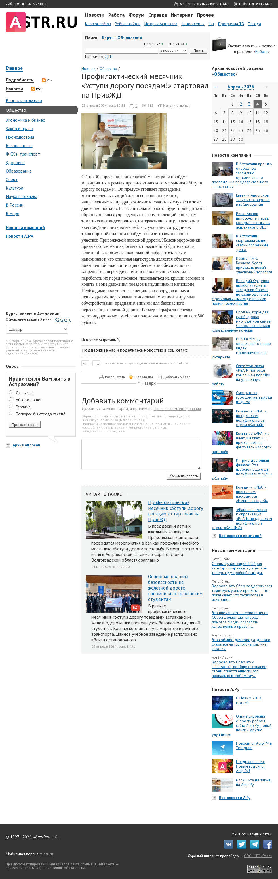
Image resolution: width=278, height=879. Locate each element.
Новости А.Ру (19, 236)
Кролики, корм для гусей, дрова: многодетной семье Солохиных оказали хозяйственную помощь (241, 321)
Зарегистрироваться (193, 4)
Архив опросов (26, 445)
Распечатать (115, 377)
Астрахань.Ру (109, 339)
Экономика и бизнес (25, 120)
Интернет (182, 15)
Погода (254, 23)
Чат (211, 23)
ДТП (109, 56)
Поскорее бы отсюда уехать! (40, 413)
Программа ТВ (231, 23)
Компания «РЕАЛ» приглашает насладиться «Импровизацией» (252, 494)
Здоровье (15, 162)
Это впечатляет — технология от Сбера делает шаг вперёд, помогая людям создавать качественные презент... (240, 619)
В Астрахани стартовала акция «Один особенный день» (252, 242)
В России (14, 205)
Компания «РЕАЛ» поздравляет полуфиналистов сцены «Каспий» (251, 418)
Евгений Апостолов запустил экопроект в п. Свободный (253, 200)
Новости (94, 15)
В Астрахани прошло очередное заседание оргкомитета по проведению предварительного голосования (242, 175)
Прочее (205, 15)
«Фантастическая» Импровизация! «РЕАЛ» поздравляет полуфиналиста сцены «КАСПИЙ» (242, 518)
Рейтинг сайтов (127, 23)
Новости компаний (25, 227)
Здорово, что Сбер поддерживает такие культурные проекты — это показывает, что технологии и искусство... (242, 592)
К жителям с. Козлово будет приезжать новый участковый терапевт (254, 265)
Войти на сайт (219, 4)
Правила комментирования (177, 408)
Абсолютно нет (28, 399)
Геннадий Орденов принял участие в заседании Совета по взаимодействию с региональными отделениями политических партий (241, 292)
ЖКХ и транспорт (23, 154)
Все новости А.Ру (234, 797)
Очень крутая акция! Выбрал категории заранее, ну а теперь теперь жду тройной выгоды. (239, 568)
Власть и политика (24, 100)
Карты (108, 37)
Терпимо (23, 406)
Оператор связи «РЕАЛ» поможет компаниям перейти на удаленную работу (241, 374)
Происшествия (20, 137)
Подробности (20, 80)
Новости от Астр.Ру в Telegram (254, 745)
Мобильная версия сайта (255, 4)
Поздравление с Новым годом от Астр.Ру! (250, 766)
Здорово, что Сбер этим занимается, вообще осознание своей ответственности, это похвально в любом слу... (239, 668)
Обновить (63, 319)
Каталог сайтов (98, 23)
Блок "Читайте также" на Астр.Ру (254, 782)
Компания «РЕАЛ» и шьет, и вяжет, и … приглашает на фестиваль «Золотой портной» (241, 442)
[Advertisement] (40, 275)
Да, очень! (24, 392)
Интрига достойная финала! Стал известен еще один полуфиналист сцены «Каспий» (242, 469)
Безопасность (19, 145)
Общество (16, 110)
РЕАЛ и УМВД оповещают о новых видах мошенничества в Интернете (241, 348)
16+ (56, 836)
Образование (19, 171)
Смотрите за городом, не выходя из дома (254, 397)
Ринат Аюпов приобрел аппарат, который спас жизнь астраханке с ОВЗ (253, 220)
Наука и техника (21, 196)
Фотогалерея (193, 23)
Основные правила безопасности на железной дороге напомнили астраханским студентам (175, 587)
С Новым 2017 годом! (249, 700)
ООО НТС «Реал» (258, 855)
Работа (116, 15)
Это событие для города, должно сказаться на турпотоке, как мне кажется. (241, 644)
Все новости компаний (240, 535)
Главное (14, 68)
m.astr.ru (46, 853)
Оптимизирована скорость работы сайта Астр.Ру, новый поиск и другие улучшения (241, 725)
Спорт (12, 179)
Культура (14, 188)
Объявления (129, 37)
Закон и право (19, 128)
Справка (157, 15)
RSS (47, 80)
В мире (12, 213)
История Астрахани (160, 23)
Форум (136, 15)
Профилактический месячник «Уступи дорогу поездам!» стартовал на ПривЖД (175, 511)
